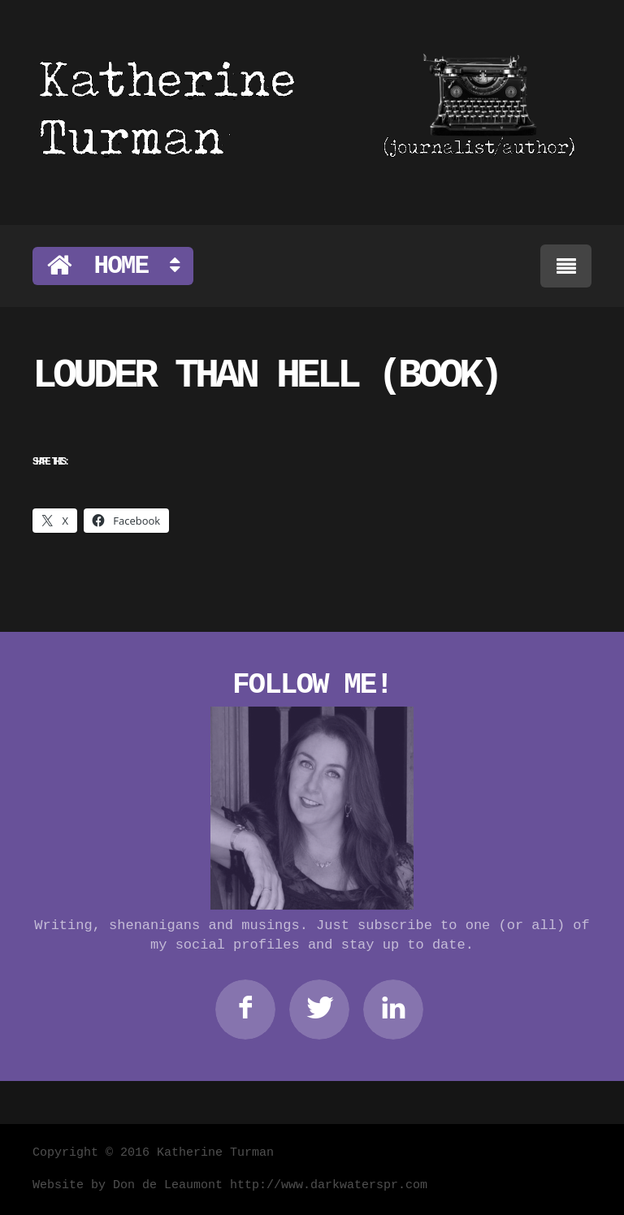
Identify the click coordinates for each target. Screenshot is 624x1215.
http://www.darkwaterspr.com (328, 1185)
